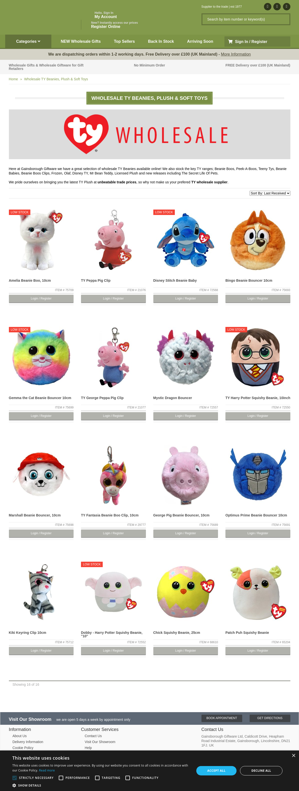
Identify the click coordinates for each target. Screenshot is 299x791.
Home (13, 79)
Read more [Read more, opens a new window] (47, 770)
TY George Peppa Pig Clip (102, 398)
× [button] (293, 756)
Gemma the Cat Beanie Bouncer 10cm (40, 398)
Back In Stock (161, 41)
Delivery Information (28, 742)
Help (88, 748)
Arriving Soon (200, 41)
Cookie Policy (23, 748)
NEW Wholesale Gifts (81, 41)
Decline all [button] (261, 771)
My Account (106, 15)
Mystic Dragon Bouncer (172, 398)
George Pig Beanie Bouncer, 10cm (181, 515)
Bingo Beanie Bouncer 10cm (248, 280)
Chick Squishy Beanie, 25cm (176, 633)
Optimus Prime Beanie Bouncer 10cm (256, 515)
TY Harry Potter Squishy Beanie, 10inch (257, 398)
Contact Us (93, 736)
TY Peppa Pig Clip (96, 280)
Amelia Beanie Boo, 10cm (30, 280)
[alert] (149, 770)
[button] (100, 785)
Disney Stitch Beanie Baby (175, 280)
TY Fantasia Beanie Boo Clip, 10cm (110, 515)
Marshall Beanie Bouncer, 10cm (35, 515)
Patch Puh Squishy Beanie (247, 633)
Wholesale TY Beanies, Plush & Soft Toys (56, 79)
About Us (20, 736)
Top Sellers (124, 41)
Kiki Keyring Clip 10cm (27, 633)
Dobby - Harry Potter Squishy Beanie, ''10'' (111, 634)
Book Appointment (221, 718)
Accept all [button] (216, 771)
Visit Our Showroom (100, 742)
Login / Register (41, 298)
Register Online (114, 25)
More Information (236, 54)
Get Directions (269, 718)
